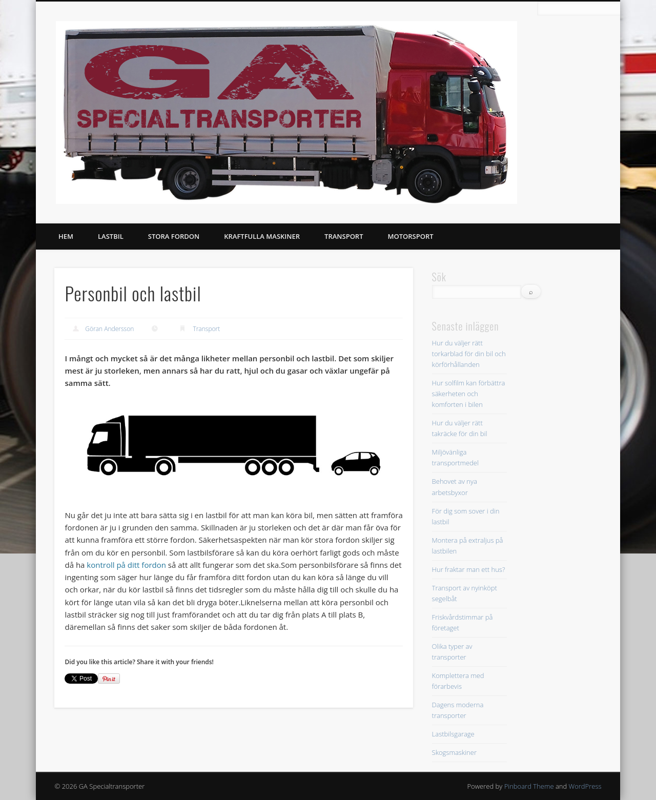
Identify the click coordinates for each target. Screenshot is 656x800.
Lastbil (111, 236)
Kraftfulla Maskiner (262, 236)
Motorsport (411, 236)
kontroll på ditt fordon (126, 565)
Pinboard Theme (529, 786)
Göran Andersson (109, 328)
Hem (65, 236)
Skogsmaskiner (454, 752)
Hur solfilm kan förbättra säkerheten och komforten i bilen (468, 393)
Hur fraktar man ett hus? (468, 569)
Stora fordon (173, 236)
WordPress (585, 786)
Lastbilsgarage (453, 734)
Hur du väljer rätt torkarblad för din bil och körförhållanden (469, 353)
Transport (343, 236)
